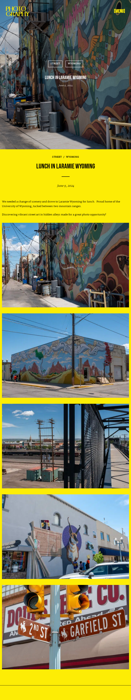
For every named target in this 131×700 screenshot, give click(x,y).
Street (55, 64)
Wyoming (74, 64)
